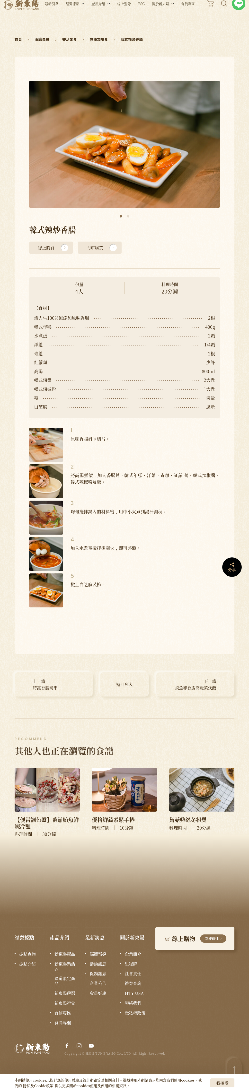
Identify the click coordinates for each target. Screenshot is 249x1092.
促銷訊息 (98, 973)
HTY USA (134, 993)
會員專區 (188, 17)
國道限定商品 (64, 981)
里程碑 (131, 963)
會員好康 (98, 993)
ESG (141, 17)
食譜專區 (62, 1012)
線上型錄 (124, 17)
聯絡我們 (133, 1002)
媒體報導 (98, 953)
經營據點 (72, 17)
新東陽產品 (64, 953)
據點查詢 (27, 953)
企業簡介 (133, 953)
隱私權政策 (135, 1012)
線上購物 (194, 938)
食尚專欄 (62, 1022)
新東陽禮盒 (64, 1003)
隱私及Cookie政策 (38, 1085)
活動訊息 (98, 963)
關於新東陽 (160, 17)
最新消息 (51, 17)
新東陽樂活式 (64, 966)
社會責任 (133, 973)
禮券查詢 (133, 983)
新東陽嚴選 (64, 993)
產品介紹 (98, 17)
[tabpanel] (124, 144)
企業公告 (98, 983)
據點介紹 (27, 963)
